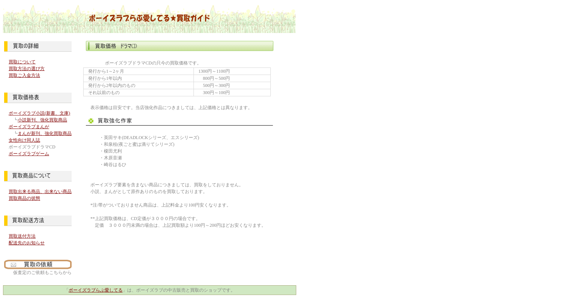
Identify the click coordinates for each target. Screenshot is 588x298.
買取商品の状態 (24, 198)
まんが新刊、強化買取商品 (45, 133)
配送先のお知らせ (27, 243)
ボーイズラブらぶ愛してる (96, 290)
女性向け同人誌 (24, 140)
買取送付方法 (22, 236)
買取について (22, 61)
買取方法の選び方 (27, 68)
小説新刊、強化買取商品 (42, 120)
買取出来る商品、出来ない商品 (40, 191)
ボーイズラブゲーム (29, 153)
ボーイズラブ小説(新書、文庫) (39, 113)
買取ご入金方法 (24, 75)
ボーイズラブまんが (29, 126)
